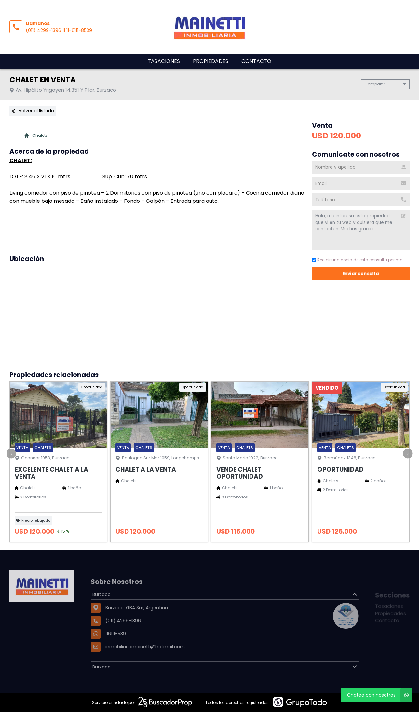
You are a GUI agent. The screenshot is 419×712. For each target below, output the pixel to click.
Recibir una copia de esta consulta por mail (358, 260)
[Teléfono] (361, 199)
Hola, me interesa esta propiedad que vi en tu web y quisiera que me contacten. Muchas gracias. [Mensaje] (361, 230)
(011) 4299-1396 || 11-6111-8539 (59, 30)
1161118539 (115, 651)
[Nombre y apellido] (361, 167)
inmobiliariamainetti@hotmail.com (145, 664)
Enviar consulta (361, 273)
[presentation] (11, 453)
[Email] (361, 183)
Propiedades (210, 61)
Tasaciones (164, 61)
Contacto (256, 61)
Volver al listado (32, 111)
